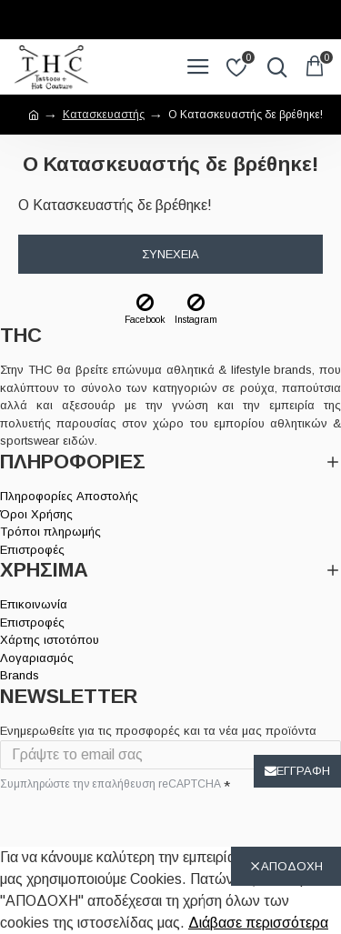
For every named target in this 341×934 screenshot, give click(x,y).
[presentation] (127, 826)
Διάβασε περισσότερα (258, 922)
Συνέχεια (170, 254)
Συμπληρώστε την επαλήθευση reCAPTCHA (110, 784)
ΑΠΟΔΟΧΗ (292, 866)
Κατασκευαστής (104, 114)
